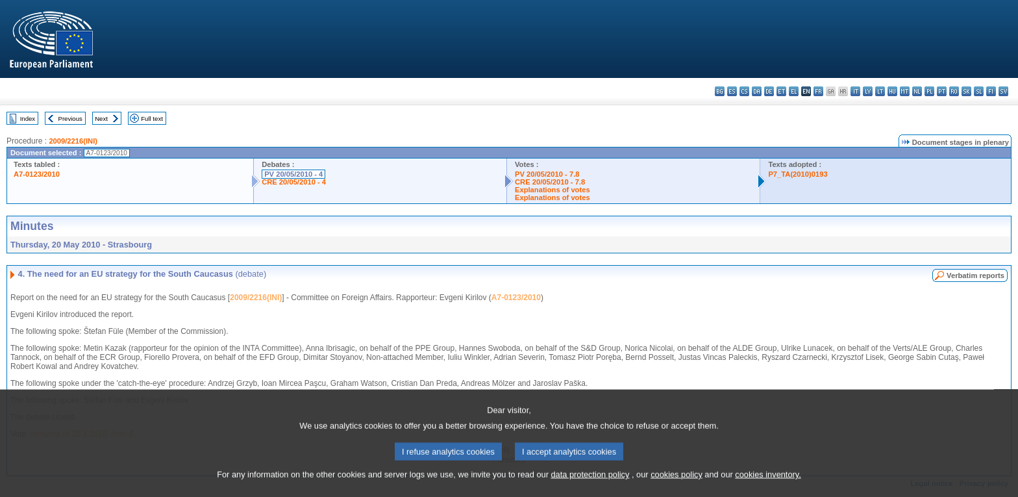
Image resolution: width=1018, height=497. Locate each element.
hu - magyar (892, 91)
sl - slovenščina (979, 91)
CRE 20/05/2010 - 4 (294, 182)
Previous (70, 118)
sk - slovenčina (966, 91)
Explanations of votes (552, 190)
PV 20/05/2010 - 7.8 (547, 174)
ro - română (954, 91)
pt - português (942, 91)
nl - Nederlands (917, 91)
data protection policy (590, 489)
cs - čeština (744, 91)
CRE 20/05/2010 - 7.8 (550, 182)
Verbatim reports (975, 275)
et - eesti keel (781, 91)
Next (101, 118)
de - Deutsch (769, 91)
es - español (732, 91)
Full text (152, 118)
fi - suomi (991, 91)
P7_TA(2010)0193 (797, 174)
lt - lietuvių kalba (880, 91)
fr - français (818, 91)
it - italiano (855, 91)
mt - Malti (905, 91)
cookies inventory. (768, 489)
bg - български (720, 91)
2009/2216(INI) (73, 141)
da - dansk (757, 91)
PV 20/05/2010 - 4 (293, 174)
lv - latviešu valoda (868, 91)
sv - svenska (1003, 91)
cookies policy (676, 489)
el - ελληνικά (794, 91)
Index (27, 118)
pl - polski (929, 91)
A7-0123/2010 (37, 174)
